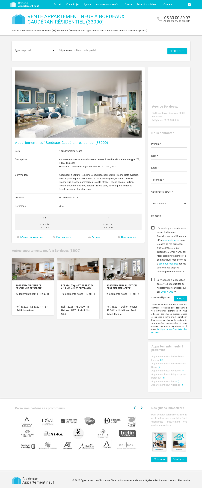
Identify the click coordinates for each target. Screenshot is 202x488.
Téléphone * (157, 179)
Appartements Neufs (107, 4)
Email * (155, 167)
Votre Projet (72, 4)
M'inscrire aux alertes (31, 237)
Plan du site (184, 480)
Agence (87, 4)
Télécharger (159, 459)
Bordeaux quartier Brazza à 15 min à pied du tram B (77, 287)
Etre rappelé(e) (63, 237)
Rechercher (177, 51)
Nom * (154, 155)
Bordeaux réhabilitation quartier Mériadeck (122, 287)
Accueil (57, 4)
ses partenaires (171, 240)
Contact (167, 4)
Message (156, 215)
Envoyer (180, 298)
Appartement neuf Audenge (167, 384)
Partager (96, 237)
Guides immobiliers (146, 4)
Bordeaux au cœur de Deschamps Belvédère (29, 287)
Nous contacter (129, 237)
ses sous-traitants (168, 263)
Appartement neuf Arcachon (167, 370)
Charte (128, 4)
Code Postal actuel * (162, 191)
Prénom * (156, 143)
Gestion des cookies (165, 480)
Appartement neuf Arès (165, 381)
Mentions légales (143, 480)
